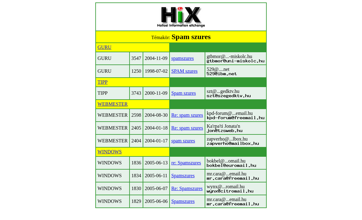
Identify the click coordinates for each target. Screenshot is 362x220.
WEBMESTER (112, 104)
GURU (104, 47)
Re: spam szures (187, 115)
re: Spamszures (186, 162)
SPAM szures (184, 71)
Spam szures (183, 93)
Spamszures (183, 175)
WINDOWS (109, 151)
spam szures (183, 140)
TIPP (102, 82)
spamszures (182, 58)
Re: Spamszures (187, 188)
